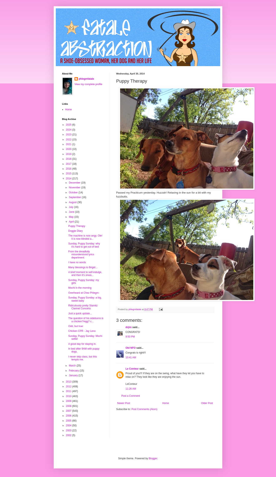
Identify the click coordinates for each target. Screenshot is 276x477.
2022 (69, 139)
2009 (69, 401)
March (73, 365)
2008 (69, 406)
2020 (69, 149)
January (73, 375)
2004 (69, 425)
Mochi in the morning (79, 287)
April (72, 221)
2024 (69, 129)
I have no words (77, 262)
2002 (69, 435)
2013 (69, 381)
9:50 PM (130, 336)
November (75, 187)
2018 (69, 158)
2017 (69, 163)
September (75, 197)
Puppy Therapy (76, 226)
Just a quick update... (80, 313)
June (72, 211)
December (75, 182)
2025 (69, 124)
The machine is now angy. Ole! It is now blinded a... (85, 237)
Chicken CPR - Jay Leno (82, 331)
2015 (69, 173)
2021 (69, 144)
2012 (69, 386)
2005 (69, 420)
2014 (69, 178)
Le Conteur (132, 368)
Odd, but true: (75, 326)
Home (165, 403)
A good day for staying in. (82, 343)
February (74, 370)
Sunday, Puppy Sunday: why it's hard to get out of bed (84, 245)
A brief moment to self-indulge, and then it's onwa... (85, 274)
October (73, 192)
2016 (69, 168)
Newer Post (123, 403)
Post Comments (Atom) (144, 409)
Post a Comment (130, 395)
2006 (69, 415)
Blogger (153, 458)
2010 (69, 396)
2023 (69, 134)
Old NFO (131, 347)
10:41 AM (131, 357)
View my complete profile (88, 84)
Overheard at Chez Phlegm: (83, 292)
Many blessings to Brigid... (82, 267)
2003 (69, 430)
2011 (69, 391)
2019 (69, 154)
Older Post (207, 403)
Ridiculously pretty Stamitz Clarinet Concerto (83, 307)
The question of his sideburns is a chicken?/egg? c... (85, 320)
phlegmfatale (86, 78)
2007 (69, 410)
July (71, 207)
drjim (129, 327)
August (73, 202)
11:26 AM (131, 388)
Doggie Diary (75, 230)
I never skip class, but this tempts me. (82, 358)
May (71, 216)
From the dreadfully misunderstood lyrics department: (81, 254)
